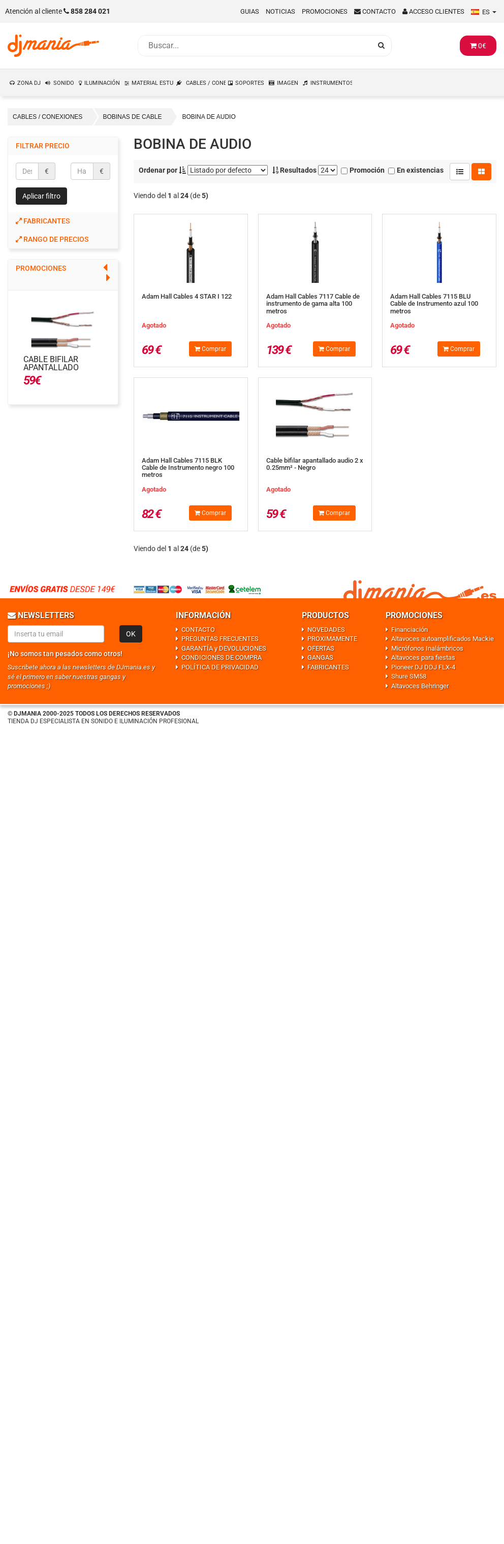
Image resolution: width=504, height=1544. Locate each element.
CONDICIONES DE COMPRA (221, 657)
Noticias (280, 11)
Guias (249, 11)
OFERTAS (320, 648)
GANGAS (320, 657)
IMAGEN (287, 83)
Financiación (409, 629)
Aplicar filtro (41, 196)
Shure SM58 (408, 676)
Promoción (363, 170)
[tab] (63, 221)
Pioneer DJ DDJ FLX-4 (423, 667)
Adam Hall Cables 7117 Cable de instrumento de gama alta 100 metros (313, 304)
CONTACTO (198, 629)
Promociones (325, 11)
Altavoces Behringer (420, 686)
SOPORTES (249, 83)
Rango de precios (52, 239)
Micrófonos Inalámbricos (427, 648)
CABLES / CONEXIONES (206, 83)
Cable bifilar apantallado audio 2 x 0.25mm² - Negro (61, 372)
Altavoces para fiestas (423, 657)
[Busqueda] (254, 46)
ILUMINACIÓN (102, 83)
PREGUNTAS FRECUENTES (220, 638)
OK (131, 634)
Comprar (210, 348)
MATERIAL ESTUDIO (153, 83)
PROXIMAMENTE (332, 638)
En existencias (416, 170)
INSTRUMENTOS (331, 83)
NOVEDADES (326, 629)
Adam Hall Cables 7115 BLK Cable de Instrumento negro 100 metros (188, 468)
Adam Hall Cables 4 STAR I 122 (187, 296)
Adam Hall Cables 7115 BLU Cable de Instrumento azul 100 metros (434, 304)
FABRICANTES (328, 667)
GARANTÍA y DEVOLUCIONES (223, 648)
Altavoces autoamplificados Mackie (442, 638)
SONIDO (63, 83)
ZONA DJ (29, 83)
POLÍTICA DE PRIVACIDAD (220, 667)
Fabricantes (43, 221)
